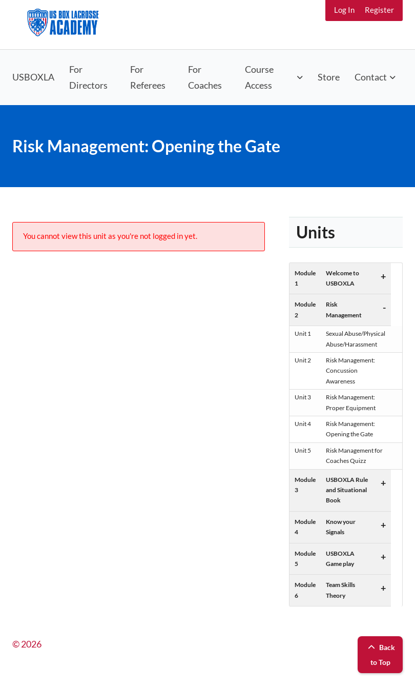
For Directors (88, 77)
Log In (344, 9)
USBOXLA (33, 77)
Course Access (259, 77)
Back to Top (380, 654)
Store (329, 77)
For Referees (147, 77)
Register (379, 9)
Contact (371, 77)
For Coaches (205, 77)
